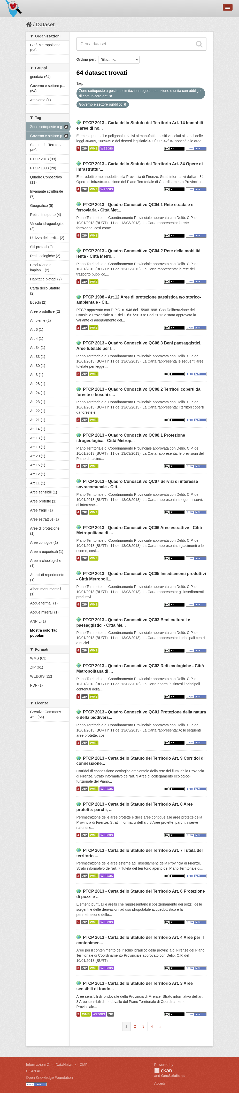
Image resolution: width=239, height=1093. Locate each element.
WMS (93, 148)
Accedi (159, 1083)
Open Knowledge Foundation (49, 1077)
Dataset (45, 24)
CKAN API (34, 1071)
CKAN (163, 1070)
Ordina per (85, 59)
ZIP (84, 148)
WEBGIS (107, 148)
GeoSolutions (173, 1076)
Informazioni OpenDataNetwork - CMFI (57, 1065)
